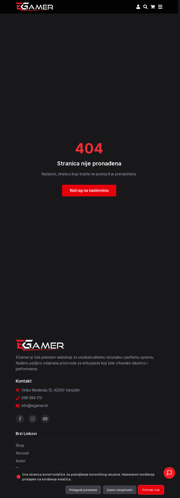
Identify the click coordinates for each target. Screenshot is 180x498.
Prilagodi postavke (83, 490)
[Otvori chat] (169, 473)
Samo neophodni (120, 490)
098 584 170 (32, 398)
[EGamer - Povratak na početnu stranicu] (34, 6)
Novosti (22, 453)
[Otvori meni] (160, 6)
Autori (20, 461)
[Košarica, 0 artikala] (153, 7)
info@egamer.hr (35, 405)
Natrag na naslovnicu (89, 190)
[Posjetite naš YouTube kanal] (45, 418)
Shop (20, 445)
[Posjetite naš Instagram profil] (32, 418)
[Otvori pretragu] (145, 7)
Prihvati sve (151, 490)
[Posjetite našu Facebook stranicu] (20, 418)
